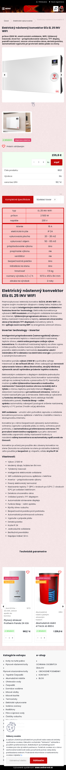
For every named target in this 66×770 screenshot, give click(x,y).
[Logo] (33, 8)
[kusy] (39, 162)
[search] (55, 8)
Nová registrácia (57, 2)
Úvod (6, 21)
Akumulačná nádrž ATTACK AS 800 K (46, 625)
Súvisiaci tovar (47, 199)
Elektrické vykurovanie (22, 21)
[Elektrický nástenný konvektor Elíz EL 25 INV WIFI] (33, 74)
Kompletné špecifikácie (17, 199)
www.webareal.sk (44, 767)
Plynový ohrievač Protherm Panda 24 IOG (16, 622)
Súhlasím (38, 760)
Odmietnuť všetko (17, 760)
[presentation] (4, 75)
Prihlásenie (43, 2)
